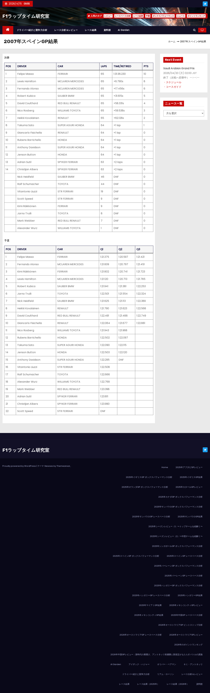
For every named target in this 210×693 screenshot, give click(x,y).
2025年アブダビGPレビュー (189, 467)
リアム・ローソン (165, 674)
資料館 (107, 30)
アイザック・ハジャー (139, 664)
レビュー (108, 16)
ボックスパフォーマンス (163, 16)
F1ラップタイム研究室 (25, 16)
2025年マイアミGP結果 (150, 605)
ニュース (181, 16)
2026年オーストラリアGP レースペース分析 (141, 634)
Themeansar (63, 466)
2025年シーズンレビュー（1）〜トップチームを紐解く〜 (175, 526)
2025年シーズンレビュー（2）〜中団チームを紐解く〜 (176, 536)
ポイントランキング (196, 16)
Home (165, 467)
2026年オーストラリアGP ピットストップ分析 (180, 624)
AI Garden (124, 30)
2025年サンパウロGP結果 (190, 516)
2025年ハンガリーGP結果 (190, 595)
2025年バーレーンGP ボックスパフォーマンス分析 (178, 565)
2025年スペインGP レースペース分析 (185, 556)
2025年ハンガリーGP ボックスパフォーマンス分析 (178, 585)
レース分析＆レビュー (66, 30)
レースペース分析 (122, 16)
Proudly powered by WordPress (19, 466)
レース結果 (138, 16)
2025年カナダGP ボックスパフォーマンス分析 (180, 496)
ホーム (171, 41)
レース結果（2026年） (178, 684)
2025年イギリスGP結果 (191, 477)
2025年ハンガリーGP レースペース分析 (151, 595)
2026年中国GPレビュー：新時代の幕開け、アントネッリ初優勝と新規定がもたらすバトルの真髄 (156, 654)
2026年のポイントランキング (188, 644)
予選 (148, 16)
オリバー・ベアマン (166, 664)
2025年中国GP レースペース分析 (187, 615)
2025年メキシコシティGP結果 (148, 615)
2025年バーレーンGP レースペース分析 (184, 575)
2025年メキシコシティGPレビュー (186, 605)
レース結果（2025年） (148, 684)
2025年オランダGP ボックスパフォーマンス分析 (145, 487)
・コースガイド (172, 87)
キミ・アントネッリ (193, 664)
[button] (194, 30)
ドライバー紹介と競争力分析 (32, 30)
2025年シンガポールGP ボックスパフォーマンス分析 (177, 546)
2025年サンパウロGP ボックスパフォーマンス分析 (178, 506)
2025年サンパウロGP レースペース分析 (151, 516)
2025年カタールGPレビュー (189, 487)
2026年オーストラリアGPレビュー (186, 634)
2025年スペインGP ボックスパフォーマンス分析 (136, 556)
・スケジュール (172, 82)
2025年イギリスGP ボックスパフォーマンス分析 (149, 477)
